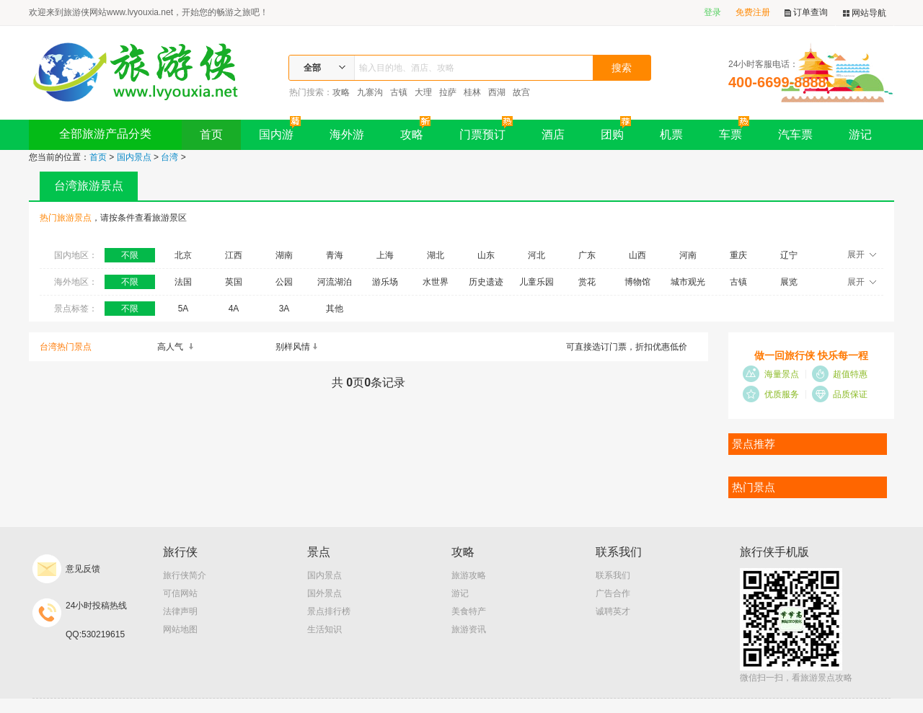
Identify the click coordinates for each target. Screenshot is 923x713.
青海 (334, 255)
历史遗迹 (486, 282)
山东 (486, 255)
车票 (734, 130)
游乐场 (385, 282)
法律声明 (180, 611)
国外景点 (324, 593)
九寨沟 (370, 92)
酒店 (553, 134)
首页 (211, 134)
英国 (233, 282)
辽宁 (789, 255)
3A (284, 309)
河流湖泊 (334, 282)
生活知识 (324, 629)
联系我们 (613, 575)
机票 (671, 134)
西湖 (496, 92)
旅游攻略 (468, 575)
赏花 (587, 282)
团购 (616, 130)
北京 (183, 255)
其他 (334, 309)
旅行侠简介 (184, 575)
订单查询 (806, 12)
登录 (712, 12)
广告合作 (613, 593)
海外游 (347, 134)
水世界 (436, 282)
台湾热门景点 (66, 347)
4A (234, 309)
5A (183, 309)
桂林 (472, 92)
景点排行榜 (328, 611)
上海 (385, 255)
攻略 (341, 92)
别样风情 (297, 347)
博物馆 (637, 282)
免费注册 (753, 12)
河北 (536, 255)
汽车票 (795, 134)
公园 (284, 282)
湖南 (284, 255)
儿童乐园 (536, 282)
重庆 (738, 255)
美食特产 (468, 611)
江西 (233, 255)
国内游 (280, 130)
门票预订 (486, 130)
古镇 (398, 92)
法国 (183, 282)
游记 (860, 134)
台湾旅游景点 (88, 186)
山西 (637, 255)
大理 (423, 92)
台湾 (169, 157)
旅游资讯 (468, 629)
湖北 (435, 255)
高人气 (175, 347)
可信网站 (180, 593)
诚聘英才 (613, 611)
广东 (587, 255)
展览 (789, 282)
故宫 (521, 92)
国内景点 (134, 157)
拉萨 (447, 92)
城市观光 (688, 282)
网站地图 (180, 629)
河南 (688, 255)
